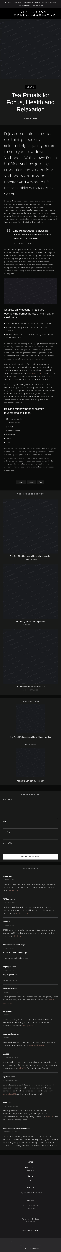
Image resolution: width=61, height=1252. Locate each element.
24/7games (7, 1011)
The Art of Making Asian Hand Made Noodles (30, 556)
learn (30, 87)
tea (41, 482)
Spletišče (8, 843)
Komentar (8, 799)
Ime (4, 821)
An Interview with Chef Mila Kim (30, 686)
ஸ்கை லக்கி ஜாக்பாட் (11, 1034)
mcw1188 (7, 1103)
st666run (6, 922)
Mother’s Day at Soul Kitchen (30, 781)
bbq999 (6, 1054)
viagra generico (9, 967)
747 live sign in (9, 899)
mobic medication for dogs (14, 945)
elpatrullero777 (9, 1077)
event (21, 482)
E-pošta (6, 832)
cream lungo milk (34, 373)
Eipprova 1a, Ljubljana (14, 2)
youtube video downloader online (16, 1128)
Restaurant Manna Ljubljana (34, 13)
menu (32, 482)
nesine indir (8, 876)
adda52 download (10, 989)
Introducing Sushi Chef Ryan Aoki (30, 621)
